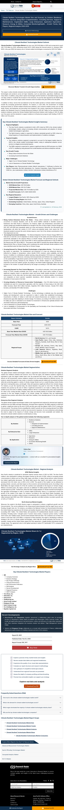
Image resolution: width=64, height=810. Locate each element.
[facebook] (48, 781)
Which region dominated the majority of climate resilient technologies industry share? (27, 707)
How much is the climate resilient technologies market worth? (20, 697)
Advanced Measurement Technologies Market (15, 746)
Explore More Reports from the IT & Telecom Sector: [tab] (18, 742)
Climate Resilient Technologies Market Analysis (21, 729)
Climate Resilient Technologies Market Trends (21, 726)
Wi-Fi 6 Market (6, 759)
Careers (12, 800)
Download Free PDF (32, 34)
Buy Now (32, 648)
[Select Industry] (21, 787)
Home (3, 10)
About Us (12, 798)
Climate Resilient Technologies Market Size (20, 723)
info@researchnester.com (40, 804)
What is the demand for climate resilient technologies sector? (20, 702)
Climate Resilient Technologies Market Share (20, 732)
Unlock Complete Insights (32, 175)
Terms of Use (14, 804)
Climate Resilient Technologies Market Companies (32, 735)
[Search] (51, 2)
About (12, 1)
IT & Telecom (10, 10)
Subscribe (50, 791)
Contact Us (18, 1)
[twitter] (53, 781)
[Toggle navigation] (51, 6)
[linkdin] (50, 781)
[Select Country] (43, 787)
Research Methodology (32, 30)
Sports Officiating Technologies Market (13, 750)
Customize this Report (11, 462)
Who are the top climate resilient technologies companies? (20, 712)
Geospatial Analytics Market (10, 754)
